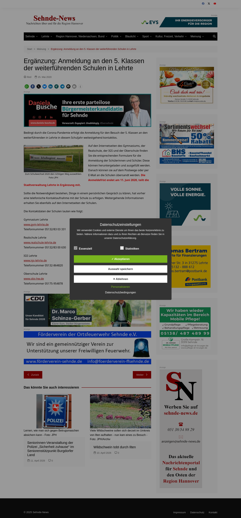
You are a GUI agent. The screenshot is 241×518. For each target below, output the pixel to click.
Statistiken (129, 248)
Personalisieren (120, 286)
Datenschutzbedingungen (120, 292)
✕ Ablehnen (120, 278)
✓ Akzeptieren (120, 258)
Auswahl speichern (120, 268)
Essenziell (83, 248)
